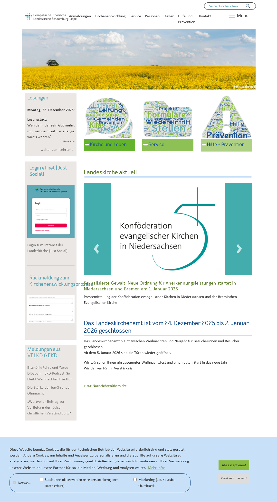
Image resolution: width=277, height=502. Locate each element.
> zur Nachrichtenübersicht (105, 386)
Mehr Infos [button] (156, 468)
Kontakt (205, 16)
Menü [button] (238, 15)
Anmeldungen (80, 16)
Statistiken (79, 483)
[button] (96, 248)
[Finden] (248, 6)
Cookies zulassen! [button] (234, 478)
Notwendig (24, 483)
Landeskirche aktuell (110, 173)
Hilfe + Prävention (226, 145)
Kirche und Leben (108, 145)
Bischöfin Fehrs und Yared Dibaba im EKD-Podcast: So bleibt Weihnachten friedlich (49, 373)
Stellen (168, 16)
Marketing (154, 483)
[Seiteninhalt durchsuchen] (227, 6)
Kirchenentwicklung (110, 16)
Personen (152, 16)
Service (135, 16)
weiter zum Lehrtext (57, 150)
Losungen (37, 98)
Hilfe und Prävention (186, 19)
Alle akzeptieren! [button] (234, 465)
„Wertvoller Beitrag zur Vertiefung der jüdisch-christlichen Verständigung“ (49, 407)
